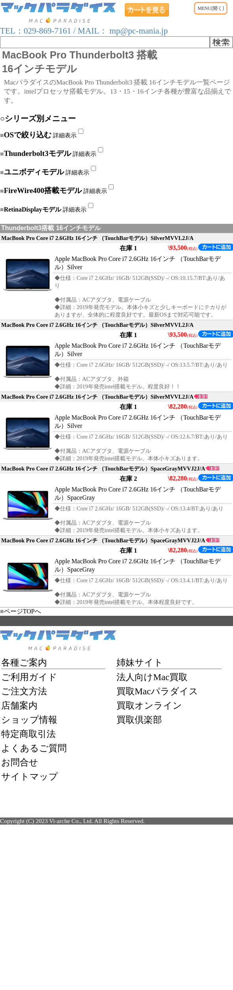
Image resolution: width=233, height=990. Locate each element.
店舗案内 (19, 705)
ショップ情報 (29, 719)
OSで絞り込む (27, 135)
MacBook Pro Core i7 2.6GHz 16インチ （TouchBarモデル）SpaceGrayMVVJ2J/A (110, 468)
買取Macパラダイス (157, 691)
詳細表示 (65, 135)
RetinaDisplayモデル (32, 209)
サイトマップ (29, 776)
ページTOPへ (20, 611)
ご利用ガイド (29, 677)
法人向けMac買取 (152, 677)
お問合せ (19, 762)
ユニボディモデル (34, 172)
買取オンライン (149, 705)
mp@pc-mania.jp (137, 31)
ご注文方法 (24, 691)
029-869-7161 (47, 31)
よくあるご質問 (34, 748)
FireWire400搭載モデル (43, 190)
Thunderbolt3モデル (37, 153)
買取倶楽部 (139, 719)
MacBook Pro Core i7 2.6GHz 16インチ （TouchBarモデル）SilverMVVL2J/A (97, 238)
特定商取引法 (28, 734)
